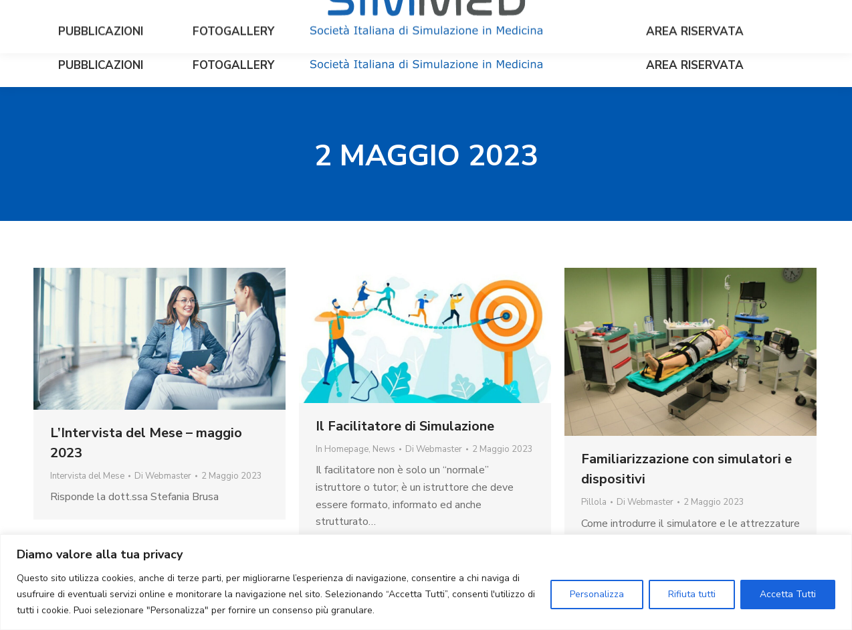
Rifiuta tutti (692, 594)
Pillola (594, 502)
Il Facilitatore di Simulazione (405, 426)
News (383, 449)
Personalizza (597, 594)
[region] (426, 582)
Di (162, 476)
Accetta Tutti (788, 594)
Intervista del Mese (87, 476)
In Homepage (342, 449)
